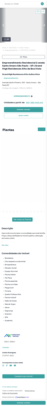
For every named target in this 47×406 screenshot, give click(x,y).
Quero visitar (23, 115)
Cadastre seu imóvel (23, 376)
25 (6, 39)
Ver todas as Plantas (22, 219)
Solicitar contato (23, 109)
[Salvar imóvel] (38, 11)
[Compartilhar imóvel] (43, 11)
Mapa (23, 57)
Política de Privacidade (10, 393)
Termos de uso (30, 390)
